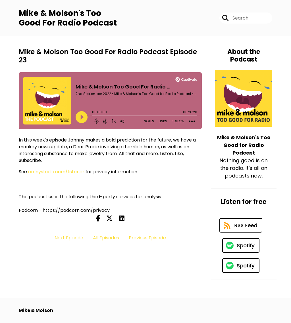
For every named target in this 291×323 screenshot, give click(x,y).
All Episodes (106, 238)
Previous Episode (147, 238)
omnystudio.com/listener (56, 171)
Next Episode (69, 238)
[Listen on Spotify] (240, 245)
